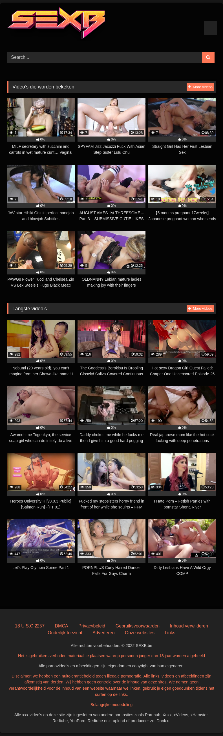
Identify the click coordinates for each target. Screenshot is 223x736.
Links (170, 632)
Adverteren (103, 632)
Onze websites (139, 632)
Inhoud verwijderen (189, 626)
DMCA (61, 626)
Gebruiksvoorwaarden (138, 626)
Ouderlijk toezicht (65, 632)
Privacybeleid (91, 626)
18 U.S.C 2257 (30, 626)
